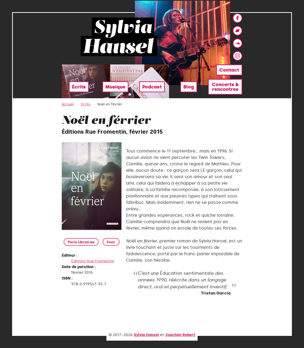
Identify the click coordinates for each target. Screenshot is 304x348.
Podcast (152, 87)
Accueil (68, 104)
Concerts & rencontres (225, 87)
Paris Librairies (81, 242)
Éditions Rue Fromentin (92, 261)
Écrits (79, 87)
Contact (229, 70)
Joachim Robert (180, 335)
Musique (115, 87)
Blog (188, 87)
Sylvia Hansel (146, 335)
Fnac (111, 242)
